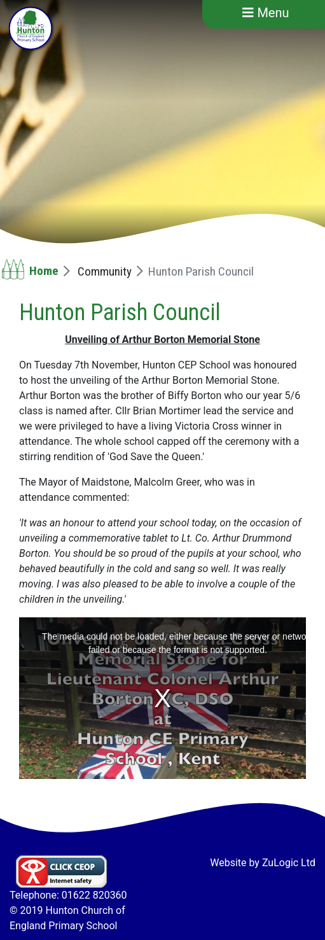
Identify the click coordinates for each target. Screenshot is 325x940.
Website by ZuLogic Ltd (262, 863)
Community (105, 271)
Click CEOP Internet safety (61, 871)
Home (44, 270)
